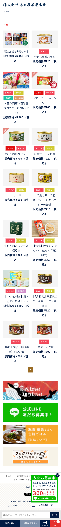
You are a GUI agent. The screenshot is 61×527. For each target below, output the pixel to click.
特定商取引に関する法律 (26, 476)
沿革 (15, 480)
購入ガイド (10, 476)
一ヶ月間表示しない (43, 505)
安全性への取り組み (27, 480)
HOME (6, 11)
